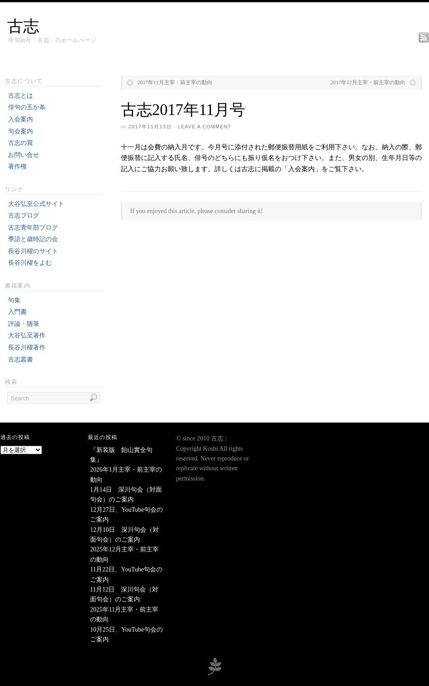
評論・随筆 (23, 323)
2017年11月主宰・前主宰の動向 (174, 82)
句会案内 (20, 131)
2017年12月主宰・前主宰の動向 (367, 82)
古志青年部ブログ (33, 227)
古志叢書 (20, 359)
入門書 (17, 311)
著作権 (17, 166)
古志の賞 (20, 143)
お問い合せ (23, 155)
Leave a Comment (204, 126)
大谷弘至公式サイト (36, 204)
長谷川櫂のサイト (33, 251)
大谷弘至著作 (26, 335)
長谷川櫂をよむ (30, 262)
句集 (14, 300)
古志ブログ (23, 215)
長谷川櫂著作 (26, 347)
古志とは (20, 95)
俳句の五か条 (26, 107)
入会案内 (20, 119)
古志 (23, 26)
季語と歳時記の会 (33, 239)
